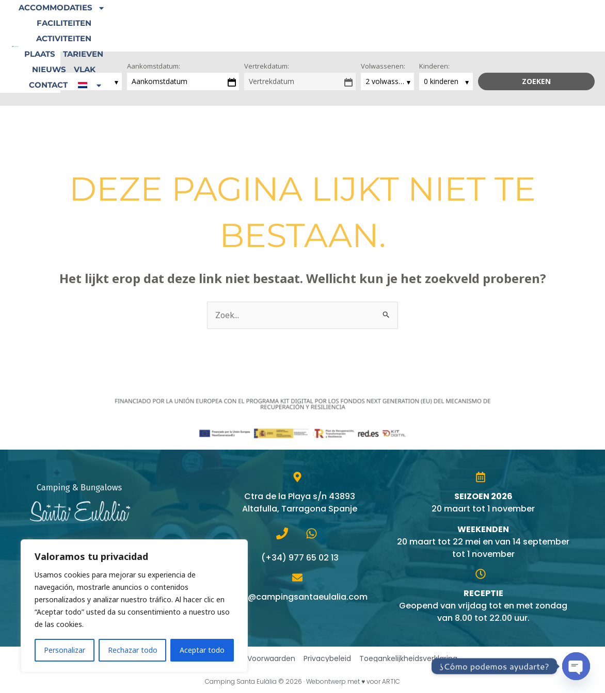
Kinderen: (434, 66)
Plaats (364, 18)
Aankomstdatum (159, 81)
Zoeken (536, 81)
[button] (341, 33)
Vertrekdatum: (266, 66)
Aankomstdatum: (153, 66)
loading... (30, 81)
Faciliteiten (251, 18)
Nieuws (453, 18)
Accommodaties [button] (172, 18)
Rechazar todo (132, 650)
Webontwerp (326, 681)
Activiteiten (313, 18)
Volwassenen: (383, 66)
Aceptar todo (202, 650)
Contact (526, 18)
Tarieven (408, 18)
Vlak (488, 18)
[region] (134, 605)
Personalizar (64, 650)
